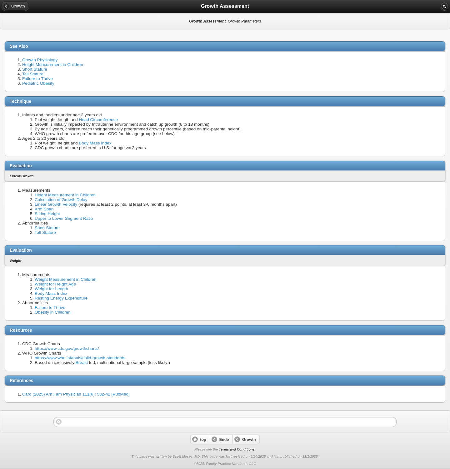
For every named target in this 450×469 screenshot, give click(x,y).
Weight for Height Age (55, 284)
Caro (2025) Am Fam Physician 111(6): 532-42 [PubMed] (76, 394)
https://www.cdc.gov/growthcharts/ (67, 348)
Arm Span (44, 209)
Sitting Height (47, 213)
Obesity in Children (53, 312)
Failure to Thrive (37, 78)
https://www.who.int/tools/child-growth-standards (80, 358)
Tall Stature (32, 74)
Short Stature (34, 69)
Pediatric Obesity (38, 83)
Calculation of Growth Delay (61, 199)
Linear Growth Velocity (56, 204)
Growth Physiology (40, 60)
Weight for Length (51, 288)
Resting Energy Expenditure (61, 298)
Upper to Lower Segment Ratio (64, 218)
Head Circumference (98, 119)
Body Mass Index (95, 143)
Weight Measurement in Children (66, 279)
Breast (82, 362)
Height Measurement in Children (52, 64)
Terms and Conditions (236, 449)
